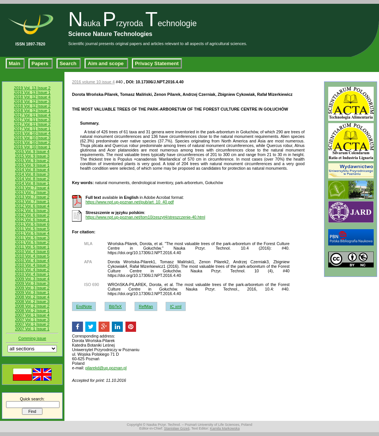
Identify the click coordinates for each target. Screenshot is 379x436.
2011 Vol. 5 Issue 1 (32, 247)
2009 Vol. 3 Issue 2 (32, 288)
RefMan (146, 306)
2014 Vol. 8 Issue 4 (32, 169)
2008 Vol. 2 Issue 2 (32, 306)
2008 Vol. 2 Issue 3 (32, 301)
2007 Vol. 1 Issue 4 (32, 315)
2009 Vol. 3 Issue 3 (32, 283)
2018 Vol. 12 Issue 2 (32, 106)
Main (15, 63)
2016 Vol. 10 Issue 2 (32, 142)
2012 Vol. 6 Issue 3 (32, 210)
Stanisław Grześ (176, 428)
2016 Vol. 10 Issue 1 (32, 147)
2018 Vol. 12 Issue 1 (32, 110)
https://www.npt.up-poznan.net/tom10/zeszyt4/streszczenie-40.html (145, 217)
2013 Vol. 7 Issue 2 (32, 197)
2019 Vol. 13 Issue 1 (32, 92)
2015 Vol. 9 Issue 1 (32, 165)
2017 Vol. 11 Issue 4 (32, 115)
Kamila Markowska (225, 428)
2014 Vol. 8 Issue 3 (32, 174)
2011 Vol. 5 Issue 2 (32, 242)
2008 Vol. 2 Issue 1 (32, 310)
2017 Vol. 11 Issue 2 (32, 124)
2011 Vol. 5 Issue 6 (32, 224)
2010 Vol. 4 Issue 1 (32, 274)
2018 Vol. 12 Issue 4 (32, 97)
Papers (40, 63)
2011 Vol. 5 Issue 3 (32, 238)
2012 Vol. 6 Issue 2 (32, 215)
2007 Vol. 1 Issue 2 (32, 324)
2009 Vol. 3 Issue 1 (32, 292)
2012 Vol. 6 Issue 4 (32, 206)
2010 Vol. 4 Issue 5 (32, 256)
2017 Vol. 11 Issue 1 (32, 129)
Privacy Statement (157, 63)
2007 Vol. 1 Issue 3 (32, 319)
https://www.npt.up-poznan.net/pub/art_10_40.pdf (130, 202)
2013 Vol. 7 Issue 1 (32, 201)
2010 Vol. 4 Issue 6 (32, 251)
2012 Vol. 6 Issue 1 (32, 219)
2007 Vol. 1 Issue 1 (32, 329)
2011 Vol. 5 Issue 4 (32, 233)
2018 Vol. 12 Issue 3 (32, 101)
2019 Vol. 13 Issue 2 (32, 88)
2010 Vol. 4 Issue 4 (32, 260)
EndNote (84, 306)
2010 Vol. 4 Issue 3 (32, 265)
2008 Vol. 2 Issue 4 (32, 297)
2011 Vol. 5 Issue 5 (32, 229)
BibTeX (115, 306)
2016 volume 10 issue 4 (93, 82)
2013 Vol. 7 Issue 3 (32, 192)
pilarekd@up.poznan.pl (106, 368)
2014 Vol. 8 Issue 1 (32, 183)
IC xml (175, 306)
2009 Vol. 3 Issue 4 (32, 279)
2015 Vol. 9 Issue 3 (32, 156)
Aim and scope (106, 63)
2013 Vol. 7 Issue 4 (32, 188)
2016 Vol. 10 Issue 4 (32, 133)
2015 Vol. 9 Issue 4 (32, 151)
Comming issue (32, 338)
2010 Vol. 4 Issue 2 (32, 269)
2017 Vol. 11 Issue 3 (32, 119)
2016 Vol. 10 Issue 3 (32, 138)
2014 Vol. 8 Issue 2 (32, 179)
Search (69, 63)
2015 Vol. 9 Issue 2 (32, 160)
